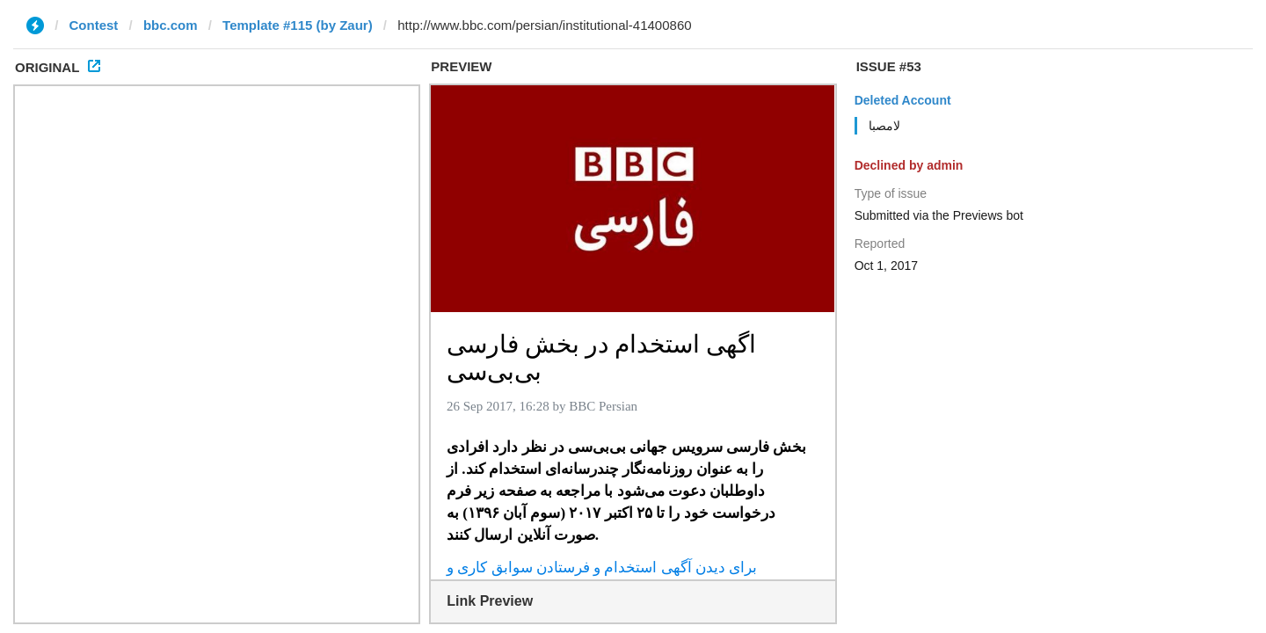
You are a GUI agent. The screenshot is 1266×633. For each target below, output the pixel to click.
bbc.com (170, 25)
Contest (94, 25)
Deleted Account (903, 100)
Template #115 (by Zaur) (297, 25)
